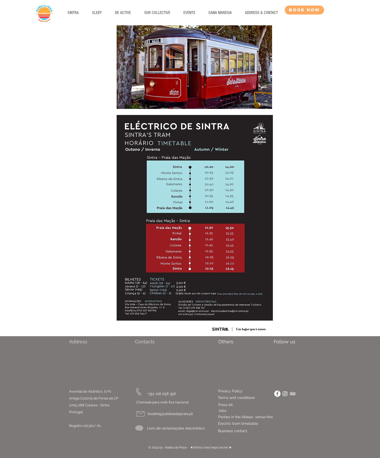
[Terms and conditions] (238, 398)
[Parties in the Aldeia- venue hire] (254, 417)
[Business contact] (248, 431)
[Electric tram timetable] (251, 423)
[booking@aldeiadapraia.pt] (170, 414)
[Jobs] (222, 411)
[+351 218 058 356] (161, 393)
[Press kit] (225, 405)
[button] (96, 12)
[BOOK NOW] (304, 10)
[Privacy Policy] (242, 391)
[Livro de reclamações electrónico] (176, 428)
